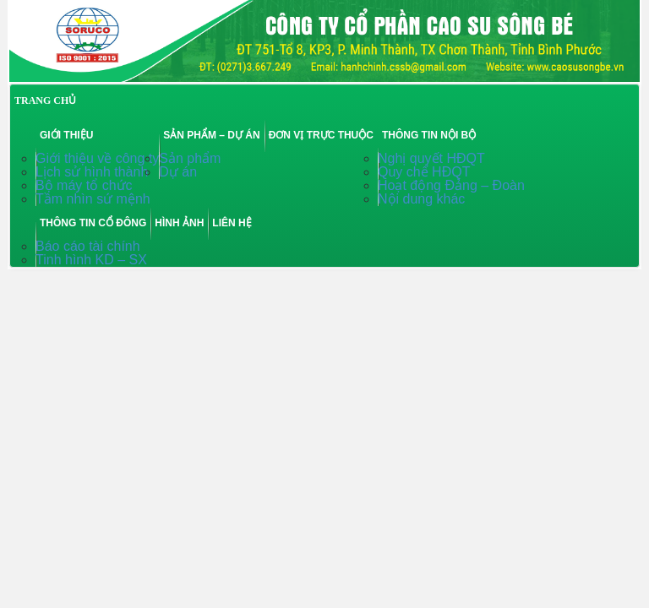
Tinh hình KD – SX (91, 259)
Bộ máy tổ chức (84, 185)
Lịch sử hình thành (91, 172)
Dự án (178, 172)
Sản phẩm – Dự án (211, 135)
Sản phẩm (190, 158)
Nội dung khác (421, 199)
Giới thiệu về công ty (97, 158)
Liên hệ (231, 223)
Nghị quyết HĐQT (431, 158)
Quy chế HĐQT (424, 172)
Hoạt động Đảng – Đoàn (451, 185)
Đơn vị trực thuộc (321, 135)
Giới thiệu (66, 135)
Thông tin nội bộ (429, 135)
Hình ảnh (179, 223)
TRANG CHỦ (45, 100)
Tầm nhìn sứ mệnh (92, 199)
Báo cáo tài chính (87, 246)
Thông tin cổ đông (93, 223)
